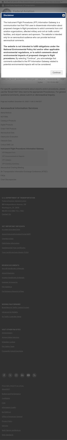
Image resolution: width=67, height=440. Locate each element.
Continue (56, 73)
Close (63, 15)
